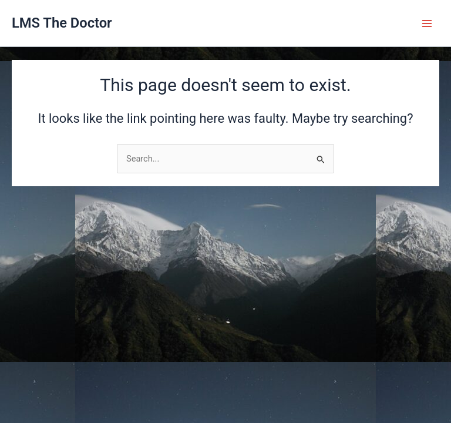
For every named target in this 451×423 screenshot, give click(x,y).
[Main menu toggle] (427, 23)
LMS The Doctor (62, 23)
